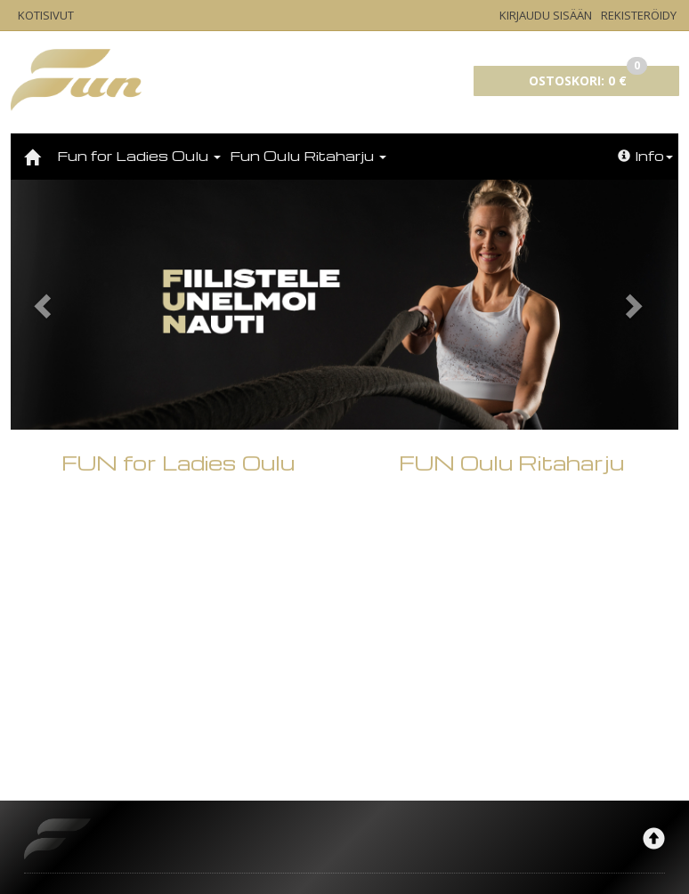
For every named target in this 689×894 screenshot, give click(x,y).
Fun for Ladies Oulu (139, 156)
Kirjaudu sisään (545, 15)
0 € (588, 77)
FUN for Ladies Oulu (178, 667)
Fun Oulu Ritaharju (308, 156)
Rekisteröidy (639, 15)
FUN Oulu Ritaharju (511, 667)
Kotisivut (46, 15)
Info (645, 156)
